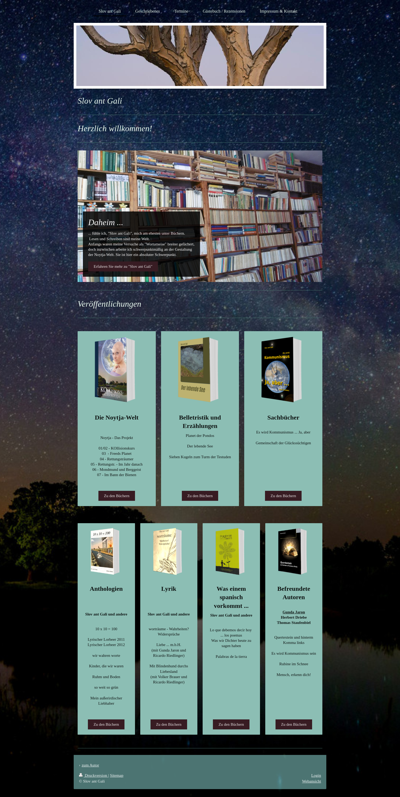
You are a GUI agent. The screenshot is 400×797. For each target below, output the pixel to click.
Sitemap (116, 775)
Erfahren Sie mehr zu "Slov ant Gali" (123, 266)
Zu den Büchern (116, 496)
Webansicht (311, 781)
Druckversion (93, 775)
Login (316, 775)
